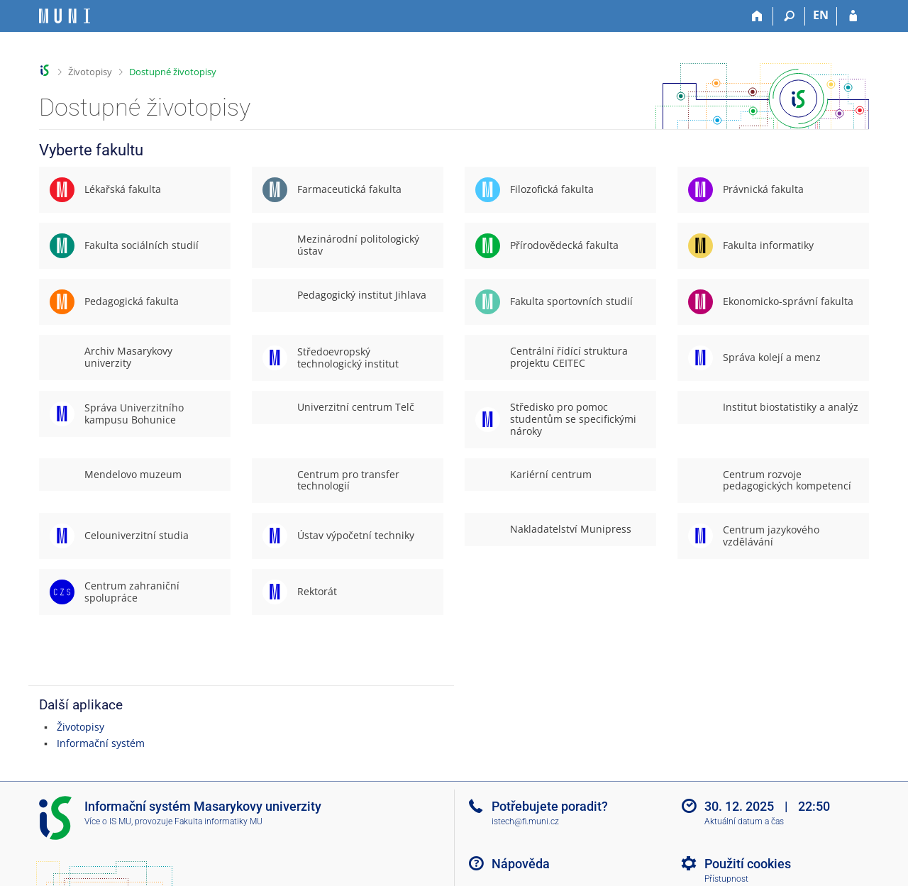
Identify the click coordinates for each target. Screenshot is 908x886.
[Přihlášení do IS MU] (853, 16)
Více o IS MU (107, 821)
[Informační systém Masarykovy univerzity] (64, 16)
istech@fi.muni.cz (525, 821)
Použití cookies (747, 863)
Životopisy (90, 71)
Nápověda (521, 863)
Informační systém (101, 743)
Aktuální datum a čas (744, 821)
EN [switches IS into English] (821, 15)
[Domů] (757, 16)
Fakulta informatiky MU (218, 821)
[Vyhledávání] (789, 16)
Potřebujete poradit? (550, 806)
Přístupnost (726, 879)
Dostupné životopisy (172, 71)
